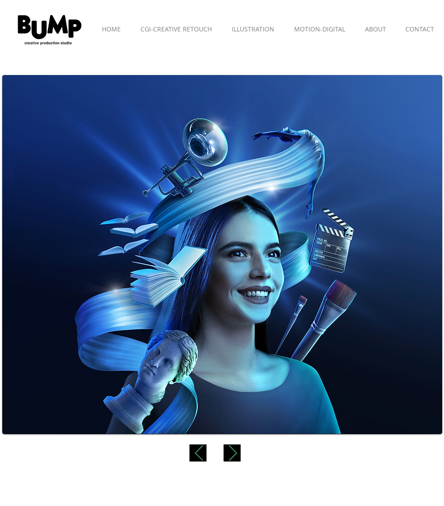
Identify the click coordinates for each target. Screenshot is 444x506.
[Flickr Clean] (419, 467)
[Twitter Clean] (399, 467)
